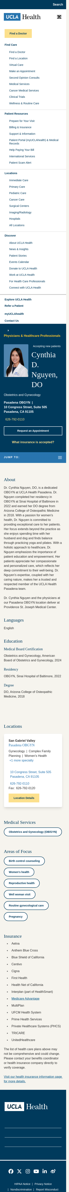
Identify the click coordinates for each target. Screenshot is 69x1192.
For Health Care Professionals (27, 281)
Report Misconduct (47, 1189)
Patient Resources (16, 113)
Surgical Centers (19, 205)
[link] (11, 1171)
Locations (11, 173)
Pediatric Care (17, 193)
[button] (33, 299)
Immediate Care (18, 180)
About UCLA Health (20, 242)
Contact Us (12, 320)
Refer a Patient (14, 305)
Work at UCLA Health (22, 274)
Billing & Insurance (20, 127)
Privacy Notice (43, 1183)
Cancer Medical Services (24, 90)
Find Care (11, 44)
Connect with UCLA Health (25, 287)
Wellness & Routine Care (24, 103)
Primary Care (17, 186)
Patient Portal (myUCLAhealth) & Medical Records (33, 142)
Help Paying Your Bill (21, 149)
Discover (10, 235)
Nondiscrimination (21, 1189)
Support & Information (22, 133)
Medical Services (19, 84)
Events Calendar (19, 262)
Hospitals (14, 218)
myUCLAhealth (14, 313)
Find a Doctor (17, 52)
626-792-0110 (15, 419)
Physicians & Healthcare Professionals (32, 335)
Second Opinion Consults (24, 77)
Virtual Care (16, 64)
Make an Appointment (22, 71)
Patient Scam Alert (20, 162)
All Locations (16, 225)
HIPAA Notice (22, 1183)
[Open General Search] (57, 4)
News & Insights (18, 249)
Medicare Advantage (25, 998)
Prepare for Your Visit (21, 120)
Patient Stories (18, 255)
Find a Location (18, 58)
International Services (22, 156)
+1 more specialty (21, 760)
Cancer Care (16, 199)
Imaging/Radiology (20, 212)
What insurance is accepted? (33, 442)
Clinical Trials (17, 96)
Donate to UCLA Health (23, 268)
